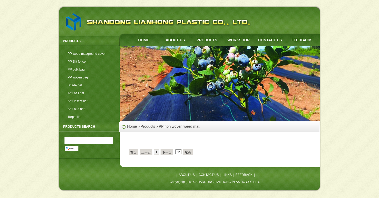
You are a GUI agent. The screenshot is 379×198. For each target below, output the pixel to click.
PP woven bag (78, 77)
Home (132, 126)
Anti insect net (77, 101)
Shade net (75, 85)
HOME (143, 40)
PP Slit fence (77, 61)
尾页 (188, 152)
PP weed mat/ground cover (87, 54)
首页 (133, 152)
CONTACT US (270, 40)
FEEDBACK (301, 40)
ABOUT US (175, 40)
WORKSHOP (238, 40)
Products (148, 126)
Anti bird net (76, 109)
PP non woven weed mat (179, 126)
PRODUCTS (207, 40)
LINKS (227, 175)
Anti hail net (76, 93)
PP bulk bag (76, 69)
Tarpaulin (74, 117)
